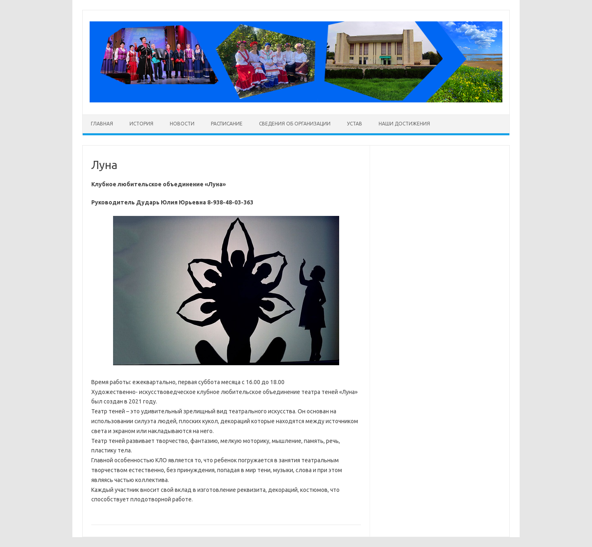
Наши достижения (404, 123)
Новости (182, 123)
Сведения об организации (295, 123)
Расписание (227, 123)
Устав (354, 123)
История (141, 123)
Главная (102, 123)
